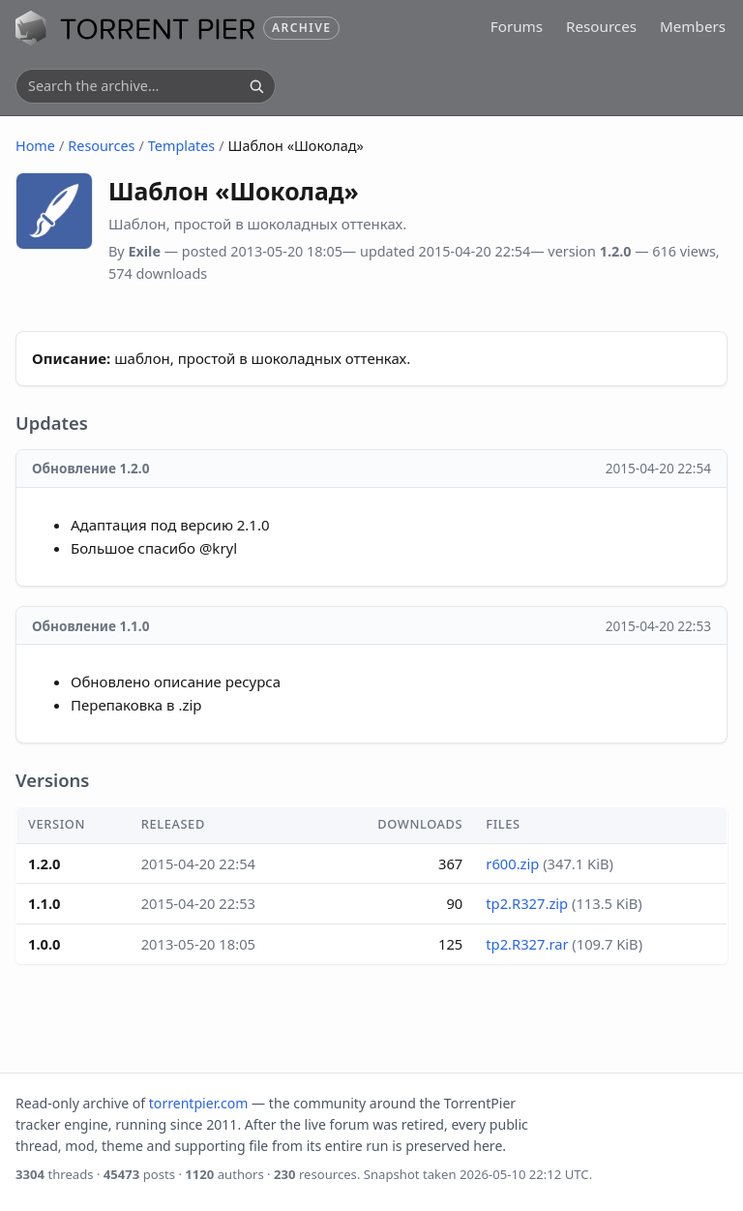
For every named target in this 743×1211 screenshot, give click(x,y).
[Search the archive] (134, 86)
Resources (601, 26)
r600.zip (512, 863)
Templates (181, 145)
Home (35, 145)
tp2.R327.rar (527, 944)
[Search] (256, 86)
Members (693, 26)
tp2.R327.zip (527, 903)
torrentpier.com (199, 1103)
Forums (516, 26)
